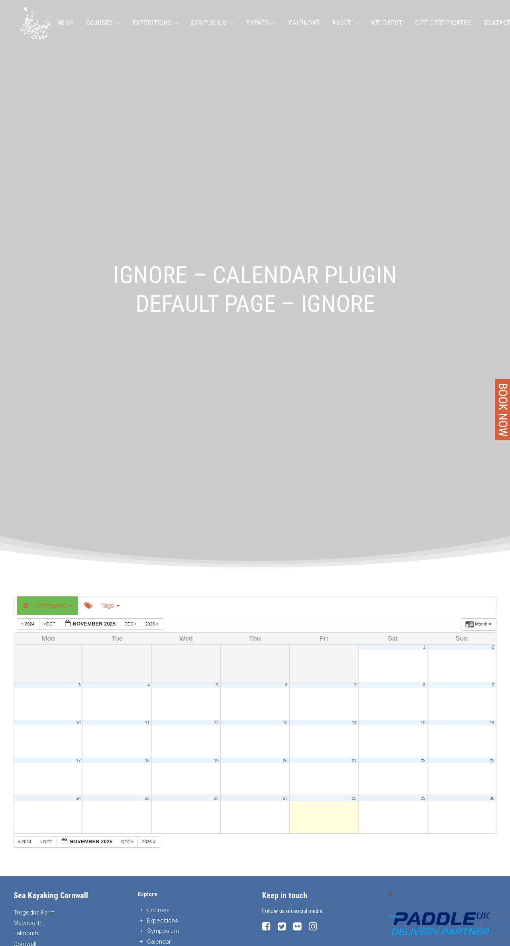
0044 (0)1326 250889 (72, 645)
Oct (50, 297)
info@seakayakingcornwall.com (72, 656)
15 (423, 396)
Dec (130, 297)
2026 (152, 297)
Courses (99, 27)
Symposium (209, 27)
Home (61, 27)
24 (78, 471)
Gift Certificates (440, 27)
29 (423, 471)
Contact (494, 27)
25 (147, 471)
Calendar (300, 27)
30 (492, 471)
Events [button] (258, 27)
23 (492, 434)
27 (285, 471)
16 (492, 396)
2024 (28, 297)
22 (423, 434)
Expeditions (152, 27)
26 (216, 471)
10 (78, 396)
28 (354, 471)
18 (147, 434)
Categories (47, 279)
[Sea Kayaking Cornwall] (33, 27)
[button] (266, 602)
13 (285, 396)
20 (285, 434)
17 (78, 434)
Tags (102, 279)
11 (147, 396)
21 (354, 434)
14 (354, 396)
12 (216, 396)
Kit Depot (383, 27)
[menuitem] (64, 27)
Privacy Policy (273, 930)
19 (216, 434)
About (342, 27)
